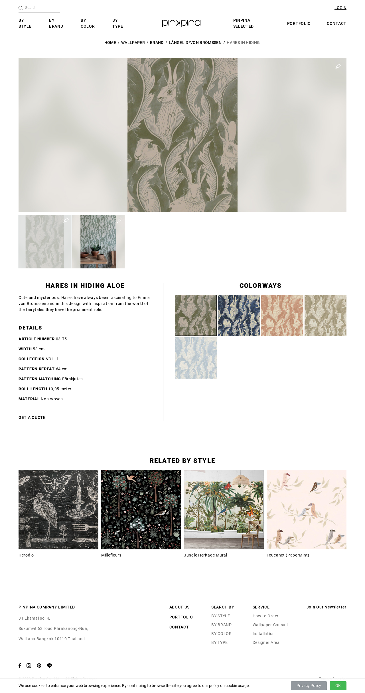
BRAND (157, 42)
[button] (45, 241)
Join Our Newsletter (326, 607)
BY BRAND (56, 23)
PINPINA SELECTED (243, 23)
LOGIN (340, 7)
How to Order (266, 616)
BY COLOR (88, 23)
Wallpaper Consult (270, 624)
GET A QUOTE (32, 417)
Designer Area (266, 642)
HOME (110, 42)
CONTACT (336, 23)
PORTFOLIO (299, 23)
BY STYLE (25, 23)
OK (338, 685)
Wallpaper (133, 42)
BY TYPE (117, 23)
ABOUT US (179, 607)
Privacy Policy (309, 685)
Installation (264, 633)
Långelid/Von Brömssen (195, 42)
